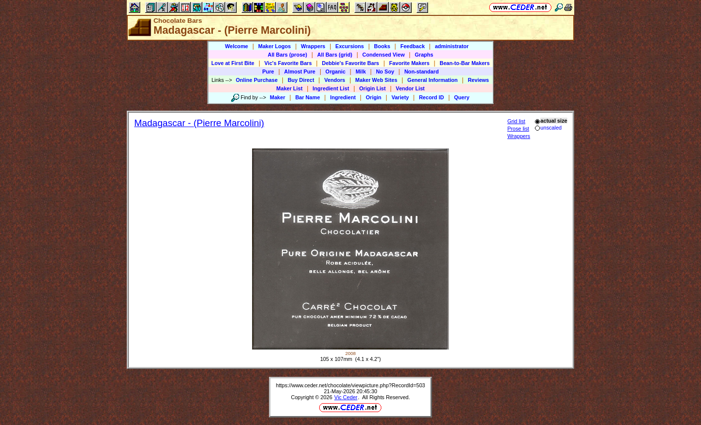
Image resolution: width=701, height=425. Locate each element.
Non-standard (421, 71)
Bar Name (307, 97)
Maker (277, 97)
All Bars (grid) (334, 55)
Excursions (350, 46)
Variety (400, 97)
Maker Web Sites (376, 80)
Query (461, 97)
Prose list (518, 129)
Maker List (289, 88)
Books (382, 46)
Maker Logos (274, 46)
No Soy (385, 71)
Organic (336, 71)
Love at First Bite (232, 63)
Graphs (424, 55)
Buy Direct (301, 80)
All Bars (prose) (287, 55)
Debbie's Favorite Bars (350, 63)
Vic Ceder (345, 397)
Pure (268, 71)
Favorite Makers (409, 63)
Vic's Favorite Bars (288, 63)
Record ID (431, 97)
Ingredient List (331, 88)
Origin (373, 97)
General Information (432, 80)
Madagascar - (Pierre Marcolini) (199, 123)
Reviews (478, 80)
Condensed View (383, 55)
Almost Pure (300, 71)
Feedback (412, 46)
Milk (360, 71)
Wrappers (313, 46)
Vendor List (410, 88)
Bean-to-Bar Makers (464, 63)
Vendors (334, 80)
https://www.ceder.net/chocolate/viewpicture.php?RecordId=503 (350, 385)
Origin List (372, 88)
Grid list (516, 121)
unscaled (548, 128)
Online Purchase (256, 80)
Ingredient (343, 97)
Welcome (236, 46)
